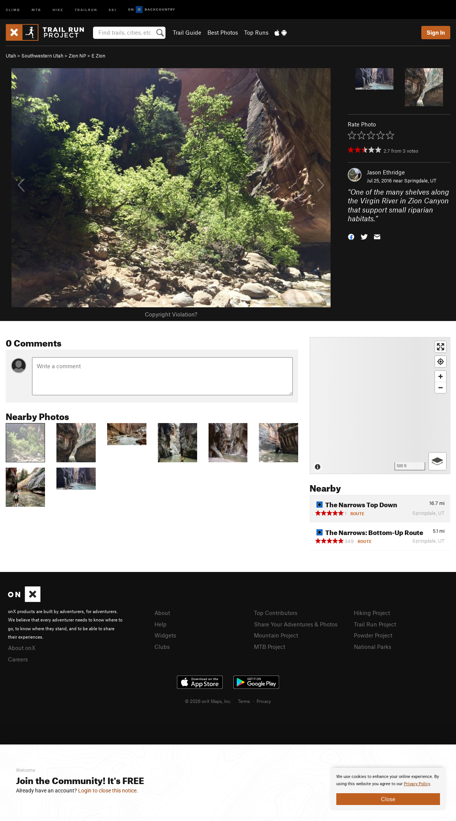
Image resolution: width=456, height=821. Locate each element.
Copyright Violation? (171, 314)
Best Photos (222, 32)
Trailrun (86, 9)
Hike (58, 9)
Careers (18, 659)
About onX (21, 647)
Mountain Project (276, 635)
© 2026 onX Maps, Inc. (208, 701)
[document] (388, 789)
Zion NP (77, 56)
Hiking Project (372, 612)
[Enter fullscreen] (440, 346)
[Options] (437, 461)
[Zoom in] (440, 376)
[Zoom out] (440, 387)
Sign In (436, 32)
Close (388, 798)
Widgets (165, 635)
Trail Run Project (375, 624)
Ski (113, 9)
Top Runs (256, 32)
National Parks (372, 646)
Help (160, 624)
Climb (13, 9)
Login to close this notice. (108, 790)
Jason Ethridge (386, 172)
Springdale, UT (420, 180)
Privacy (264, 701)
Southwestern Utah (42, 56)
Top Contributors (275, 612)
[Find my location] (440, 361)
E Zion (98, 56)
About (162, 612)
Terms (244, 701)
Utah (11, 56)
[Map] (380, 405)
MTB (36, 9)
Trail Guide (187, 32)
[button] (351, 236)
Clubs (162, 646)
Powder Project (373, 635)
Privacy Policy (417, 783)
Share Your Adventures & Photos (295, 624)
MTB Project (269, 646)
